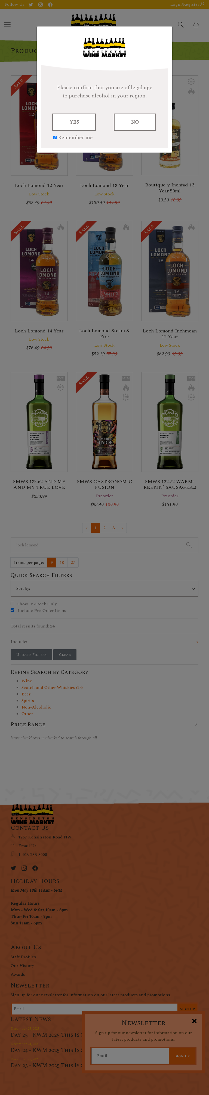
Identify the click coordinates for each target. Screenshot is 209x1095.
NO (135, 122)
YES (74, 122)
